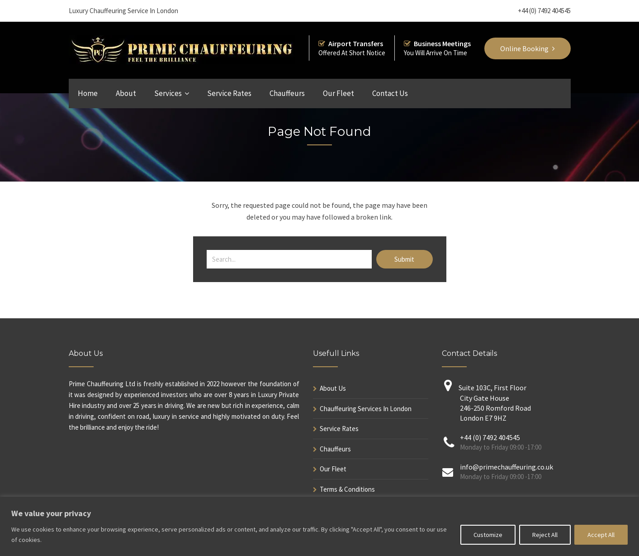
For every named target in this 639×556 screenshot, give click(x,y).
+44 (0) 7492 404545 (544, 10)
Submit (404, 259)
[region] (319, 526)
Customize (487, 535)
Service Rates (229, 93)
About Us (333, 388)
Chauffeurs (287, 93)
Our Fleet (338, 93)
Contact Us (390, 93)
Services (168, 93)
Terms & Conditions (347, 489)
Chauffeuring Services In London (366, 408)
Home (88, 93)
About (126, 93)
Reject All (545, 535)
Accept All (601, 535)
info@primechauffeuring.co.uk (506, 466)
